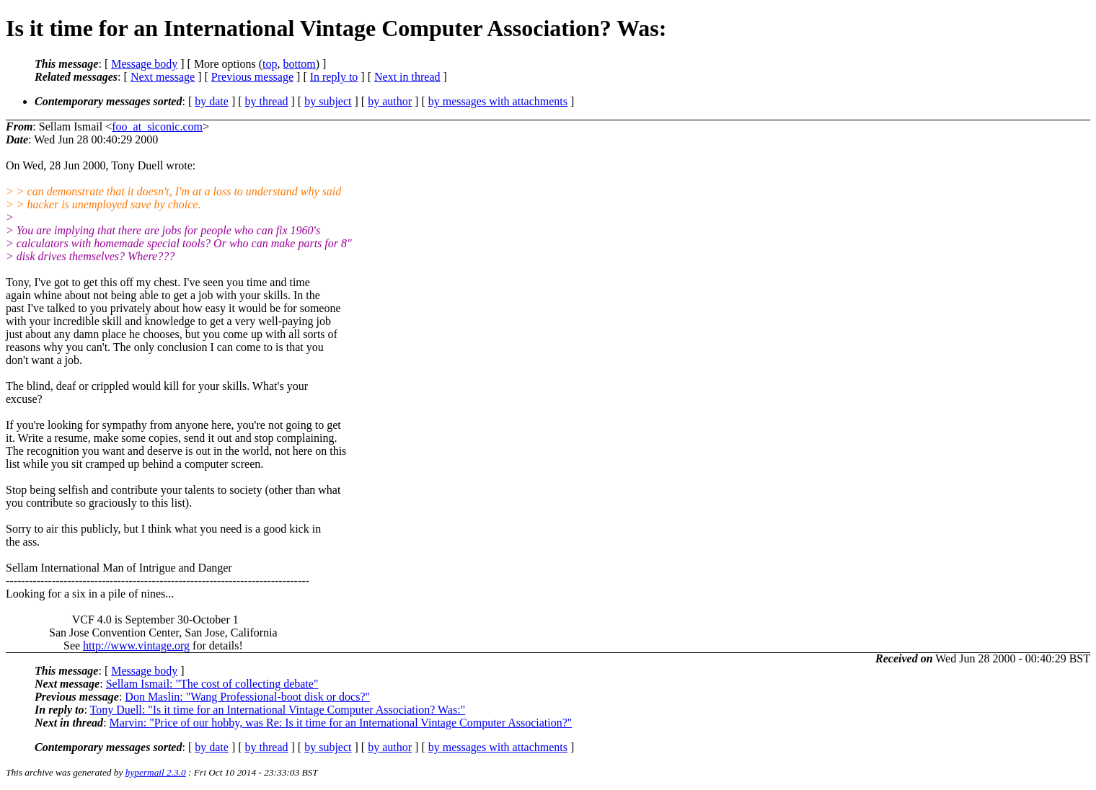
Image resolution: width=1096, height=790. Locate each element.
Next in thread (407, 77)
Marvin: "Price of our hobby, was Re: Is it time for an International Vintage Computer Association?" (341, 722)
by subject (327, 101)
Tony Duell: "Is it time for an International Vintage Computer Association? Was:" (278, 710)
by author (390, 101)
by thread (266, 101)
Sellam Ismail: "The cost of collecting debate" (212, 684)
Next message (163, 77)
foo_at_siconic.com (157, 126)
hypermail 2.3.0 (155, 772)
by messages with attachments (497, 101)
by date (212, 101)
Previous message (252, 77)
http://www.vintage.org (136, 645)
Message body (144, 64)
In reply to (334, 77)
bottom (299, 64)
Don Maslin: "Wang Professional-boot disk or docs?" (247, 697)
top (269, 64)
